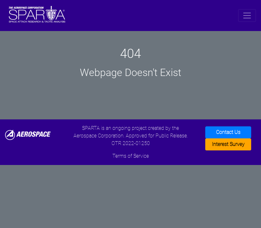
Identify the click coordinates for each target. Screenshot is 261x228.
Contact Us (228, 132)
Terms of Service (130, 156)
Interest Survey (228, 144)
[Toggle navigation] (247, 15)
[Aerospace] (28, 134)
